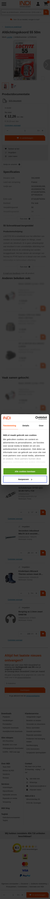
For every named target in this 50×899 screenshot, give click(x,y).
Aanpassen (25, 479)
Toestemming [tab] (9, 425)
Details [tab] (25, 425)
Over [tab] (41, 425)
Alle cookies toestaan (25, 471)
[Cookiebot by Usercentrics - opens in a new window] (35, 418)
